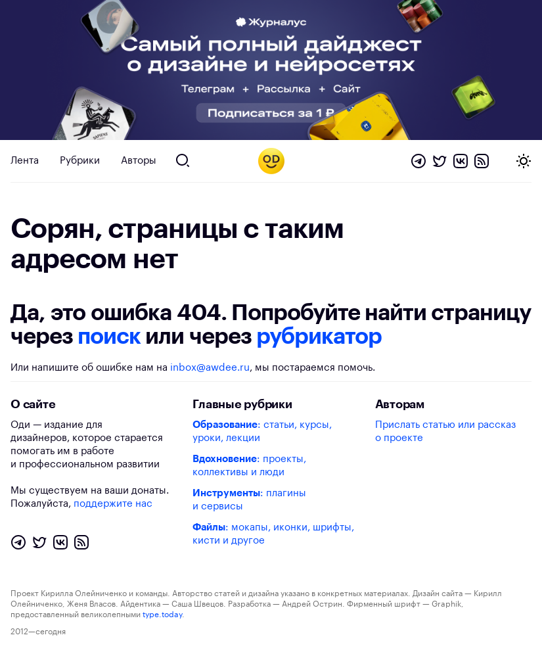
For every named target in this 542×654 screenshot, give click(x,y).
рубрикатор (319, 336)
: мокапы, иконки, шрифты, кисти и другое (273, 534)
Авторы (138, 161)
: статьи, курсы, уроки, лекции (262, 431)
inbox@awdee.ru (210, 368)
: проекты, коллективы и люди (249, 465)
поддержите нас (113, 504)
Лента (25, 161)
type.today (162, 615)
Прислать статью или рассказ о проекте (445, 431)
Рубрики (80, 161)
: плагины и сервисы (249, 499)
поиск (109, 336)
